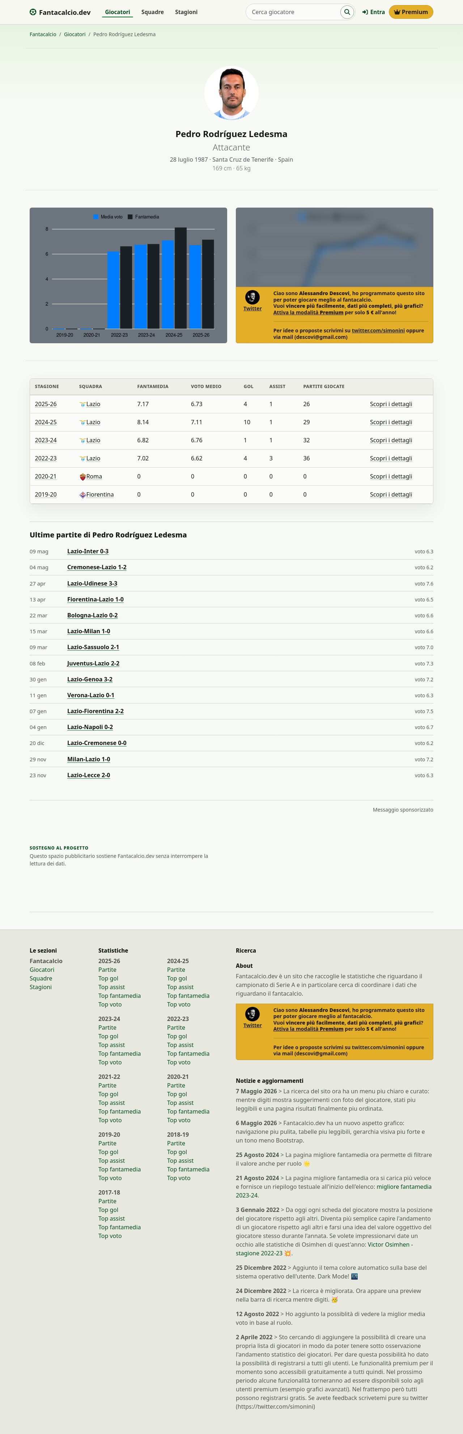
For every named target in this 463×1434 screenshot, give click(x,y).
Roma (90, 476)
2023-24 (46, 440)
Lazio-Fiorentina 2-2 (95, 711)
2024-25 (46, 422)
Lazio (90, 404)
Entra (373, 12)
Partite (107, 970)
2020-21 (46, 476)
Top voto (110, 1004)
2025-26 (46, 404)
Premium (411, 12)
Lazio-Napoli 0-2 (90, 727)
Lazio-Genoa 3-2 (89, 679)
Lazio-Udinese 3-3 (92, 583)
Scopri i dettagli (391, 404)
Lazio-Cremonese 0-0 (97, 743)
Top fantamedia (119, 996)
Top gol (108, 978)
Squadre (152, 12)
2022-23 (46, 458)
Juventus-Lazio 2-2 (93, 663)
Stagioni (186, 12)
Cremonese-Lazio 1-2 (97, 567)
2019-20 (46, 494)
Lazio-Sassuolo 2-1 (93, 647)
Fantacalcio (43, 34)
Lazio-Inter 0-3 (88, 551)
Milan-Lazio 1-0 (88, 759)
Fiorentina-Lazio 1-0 (95, 599)
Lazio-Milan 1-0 (88, 631)
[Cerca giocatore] (293, 11)
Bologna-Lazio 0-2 (92, 615)
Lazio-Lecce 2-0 (88, 775)
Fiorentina (96, 494)
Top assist (111, 987)
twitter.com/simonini (378, 330)
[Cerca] (347, 12)
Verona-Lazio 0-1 (90, 695)
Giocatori (117, 12)
